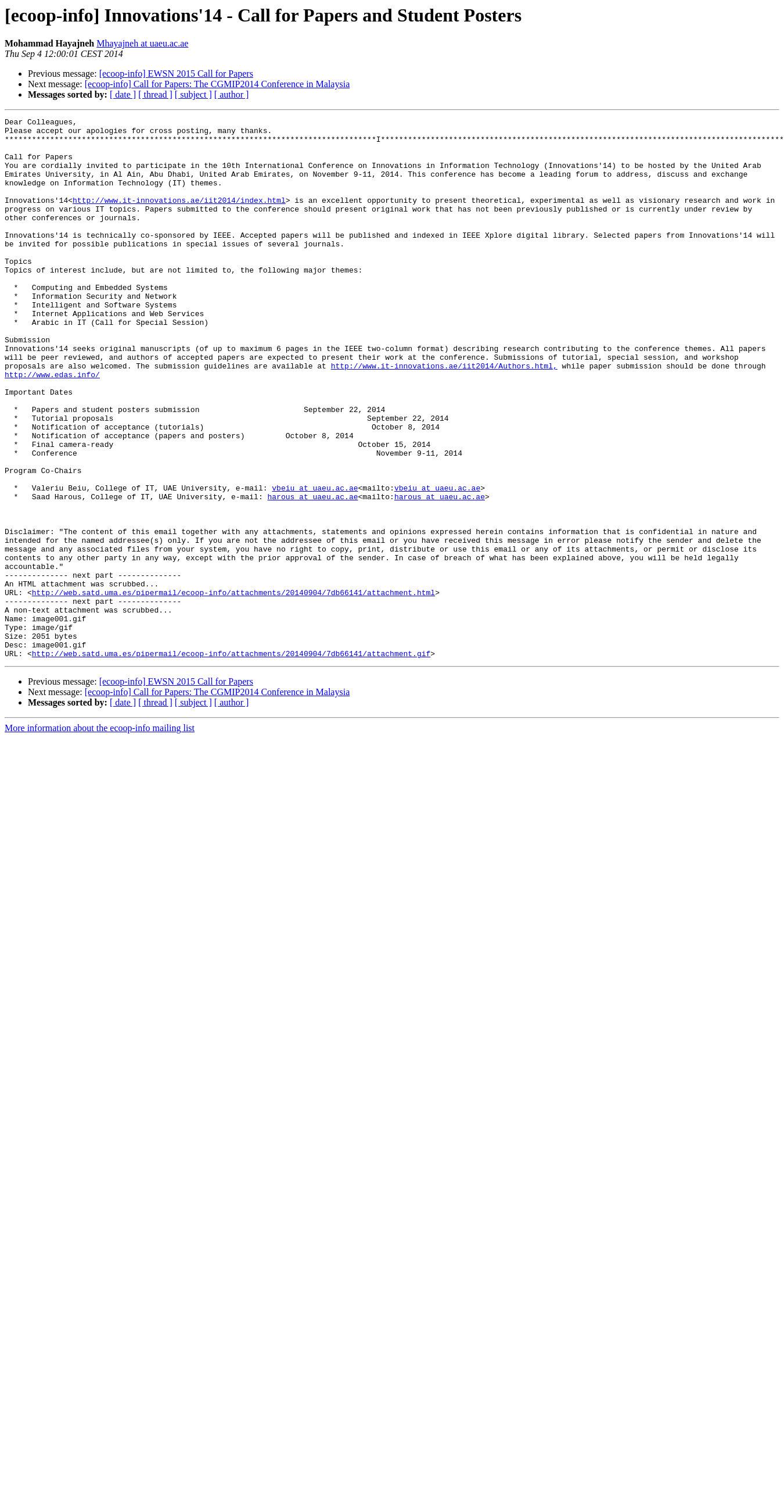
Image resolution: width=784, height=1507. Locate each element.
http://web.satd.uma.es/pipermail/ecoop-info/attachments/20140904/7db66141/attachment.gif (231, 761)
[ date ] (123, 94)
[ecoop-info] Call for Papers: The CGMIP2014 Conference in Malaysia (217, 84)
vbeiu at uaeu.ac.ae (315, 562)
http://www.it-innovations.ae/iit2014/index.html (179, 217)
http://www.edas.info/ (52, 426)
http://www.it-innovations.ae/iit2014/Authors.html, (444, 416)
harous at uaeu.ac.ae (312, 573)
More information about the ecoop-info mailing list (100, 836)
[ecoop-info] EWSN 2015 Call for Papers (176, 73)
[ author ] (231, 94)
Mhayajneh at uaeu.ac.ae (142, 43)
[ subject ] (193, 94)
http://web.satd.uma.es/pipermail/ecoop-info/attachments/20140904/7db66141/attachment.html (233, 688)
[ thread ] (155, 94)
